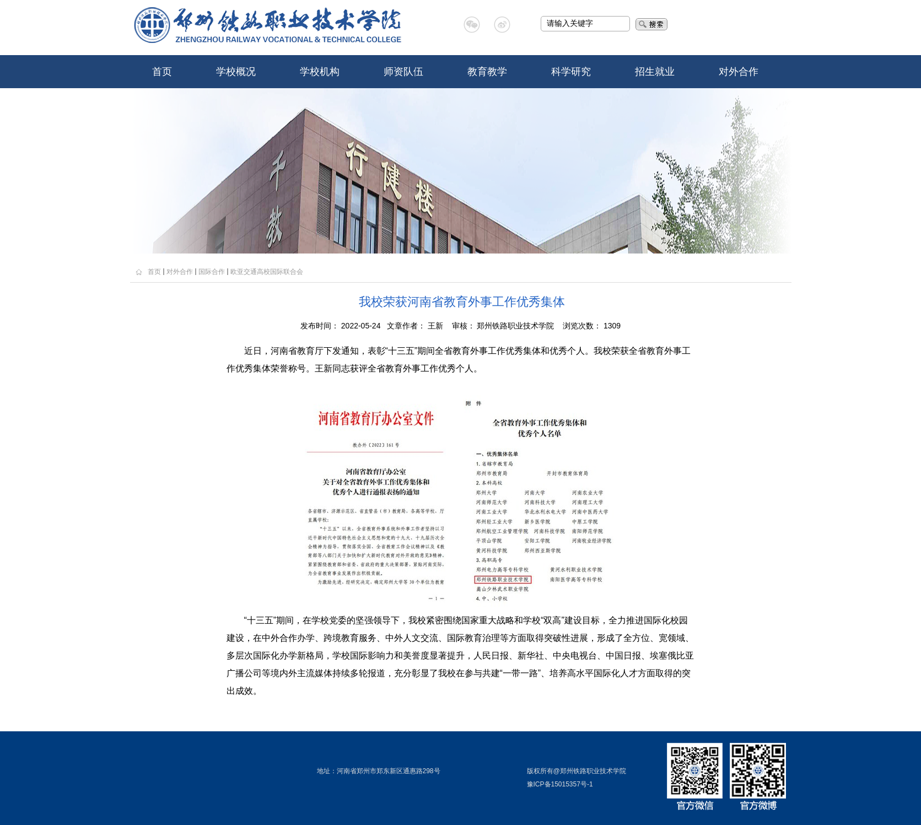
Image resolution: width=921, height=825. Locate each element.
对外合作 (738, 71)
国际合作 (211, 272)
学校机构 (320, 71)
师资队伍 (403, 71)
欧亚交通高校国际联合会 (266, 272)
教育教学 (487, 71)
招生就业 (655, 71)
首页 (162, 71)
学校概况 (236, 71)
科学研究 (571, 71)
